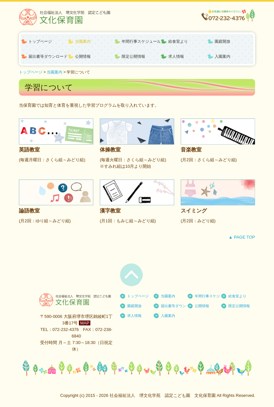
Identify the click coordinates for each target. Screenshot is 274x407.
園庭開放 (222, 41)
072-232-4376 (66, 329)
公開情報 (83, 56)
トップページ (40, 41)
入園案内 (222, 56)
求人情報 (176, 56)
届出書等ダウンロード (47, 56)
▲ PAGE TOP (241, 237)
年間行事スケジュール (141, 41)
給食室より (178, 41)
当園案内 (83, 41)
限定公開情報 (133, 56)
